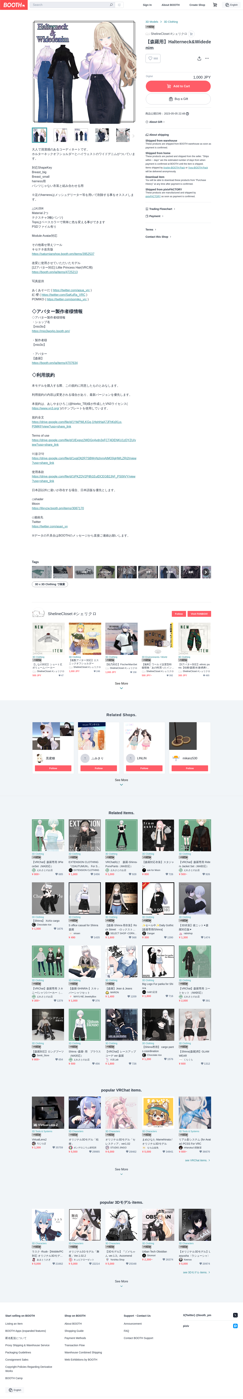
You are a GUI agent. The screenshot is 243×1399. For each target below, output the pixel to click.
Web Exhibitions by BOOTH (81, 1359)
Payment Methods (75, 1338)
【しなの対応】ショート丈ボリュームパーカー (47, 666)
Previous (35, 72)
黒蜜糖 (50, 758)
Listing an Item (14, 1323)
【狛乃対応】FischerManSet (121, 664)
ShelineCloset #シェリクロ (72, 613)
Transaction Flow (75, 1345)
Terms (149, 229)
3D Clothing (171, 21)
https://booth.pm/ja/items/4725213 (55, 272)
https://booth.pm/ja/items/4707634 (55, 363)
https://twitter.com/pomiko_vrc (67, 299)
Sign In (147, 5)
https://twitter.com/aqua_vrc (71, 290)
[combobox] (72, 5)
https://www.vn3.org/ (45, 408)
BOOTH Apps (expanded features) (25, 1330)
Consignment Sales (16, 1359)
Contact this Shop (156, 236)
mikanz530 (190, 758)
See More (121, 783)
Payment (154, 216)
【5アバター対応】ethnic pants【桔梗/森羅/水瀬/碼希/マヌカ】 (194, 666)
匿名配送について (16, 1338)
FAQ (126, 1330)
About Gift (155, 121)
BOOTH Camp (14, 1378)
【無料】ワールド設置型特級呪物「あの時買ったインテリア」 (157, 666)
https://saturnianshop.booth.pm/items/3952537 (63, 253)
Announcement (133, 1323)
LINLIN (142, 758)
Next (133, 72)
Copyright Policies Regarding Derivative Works (28, 1369)
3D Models (151, 21)
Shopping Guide (74, 1330)
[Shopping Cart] (215, 5)
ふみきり (98, 758)
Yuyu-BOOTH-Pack (198, 167)
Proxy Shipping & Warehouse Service (27, 1345)
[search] (111, 5)
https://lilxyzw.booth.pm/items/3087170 (58, 508)
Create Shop (197, 5)
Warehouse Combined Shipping (83, 1352)
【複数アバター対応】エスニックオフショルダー (84, 662)
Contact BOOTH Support (138, 1338)
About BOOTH (171, 5)
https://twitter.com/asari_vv (50, 526)
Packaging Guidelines (18, 1352)
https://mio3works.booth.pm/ (51, 331)
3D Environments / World (154, 657)
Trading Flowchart (160, 208)
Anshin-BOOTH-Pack (174, 167)
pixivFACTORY (153, 196)
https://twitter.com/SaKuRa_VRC (63, 294)
